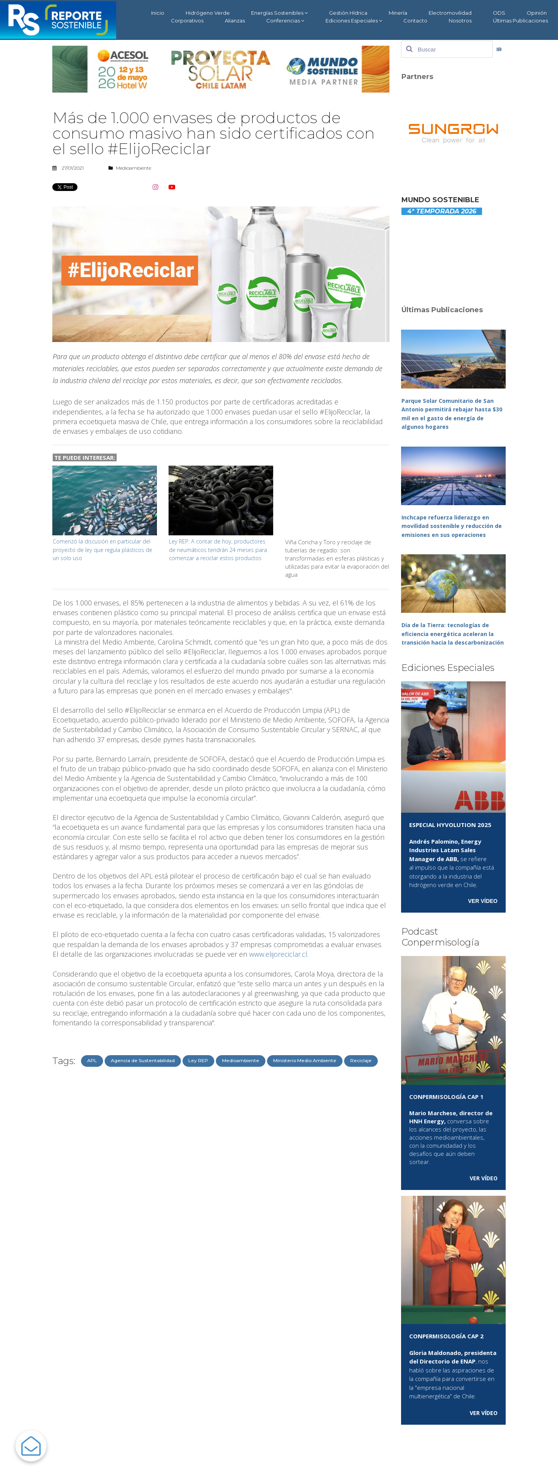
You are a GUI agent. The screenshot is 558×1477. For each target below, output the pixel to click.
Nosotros (460, 20)
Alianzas (235, 20)
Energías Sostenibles (279, 13)
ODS (499, 13)
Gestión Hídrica (348, 13)
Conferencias (285, 20)
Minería (398, 13)
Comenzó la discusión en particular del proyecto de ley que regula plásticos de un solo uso (104, 549)
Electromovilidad (450, 13)
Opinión (537, 13)
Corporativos (187, 20)
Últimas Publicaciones (520, 20)
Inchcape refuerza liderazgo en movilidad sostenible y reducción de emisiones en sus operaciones (449, 525)
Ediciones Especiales (354, 20)
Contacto (415, 20)
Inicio (157, 13)
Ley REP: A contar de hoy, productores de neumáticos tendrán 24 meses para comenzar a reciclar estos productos (219, 553)
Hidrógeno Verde (208, 13)
